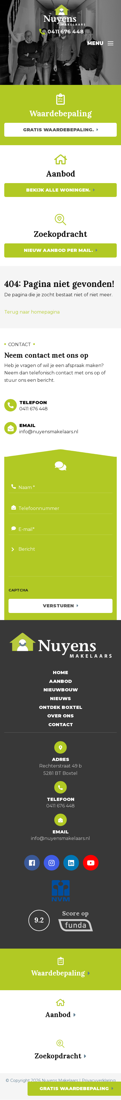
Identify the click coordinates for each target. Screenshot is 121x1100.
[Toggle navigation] (110, 43)
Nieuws (60, 699)
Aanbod (60, 681)
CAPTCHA (18, 590)
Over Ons (60, 716)
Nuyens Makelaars (60, 1080)
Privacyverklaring (99, 1080)
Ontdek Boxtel (60, 707)
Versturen (58, 605)
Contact (60, 725)
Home (60, 673)
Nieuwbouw (60, 690)
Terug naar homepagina (32, 312)
